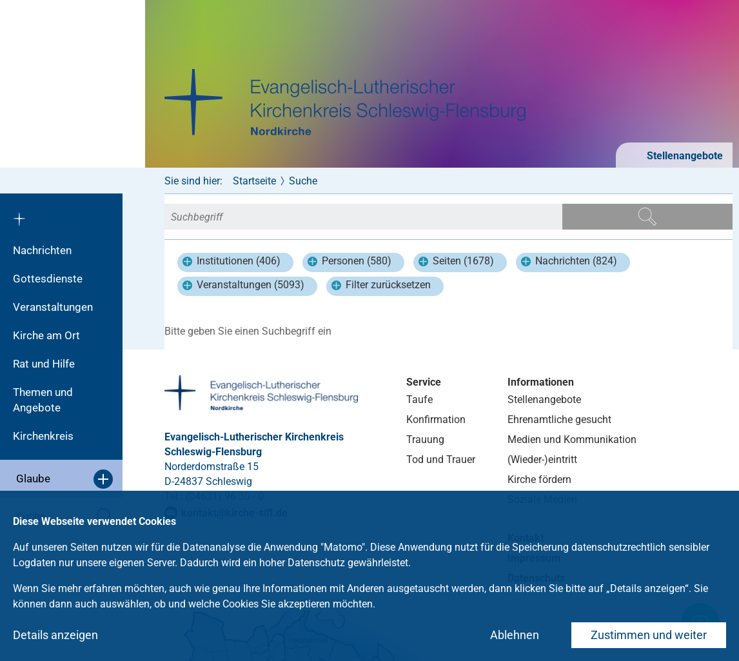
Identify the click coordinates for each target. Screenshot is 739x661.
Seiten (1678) (456, 263)
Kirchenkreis (43, 435)
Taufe (419, 399)
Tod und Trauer (440, 459)
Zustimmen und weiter (649, 635)
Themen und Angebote (43, 400)
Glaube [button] (64, 479)
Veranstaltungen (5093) (243, 287)
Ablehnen (514, 635)
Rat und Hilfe (44, 363)
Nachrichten (42, 250)
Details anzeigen (55, 635)
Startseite (254, 181)
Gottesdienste (48, 278)
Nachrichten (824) (569, 263)
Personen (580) (349, 263)
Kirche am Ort (46, 335)
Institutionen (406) (231, 263)
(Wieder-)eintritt (542, 459)
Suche (303, 181)
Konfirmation (436, 419)
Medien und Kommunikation (571, 439)
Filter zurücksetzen (381, 287)
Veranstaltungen (53, 307)
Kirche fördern (539, 479)
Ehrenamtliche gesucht (559, 419)
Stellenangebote (683, 156)
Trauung (425, 439)
